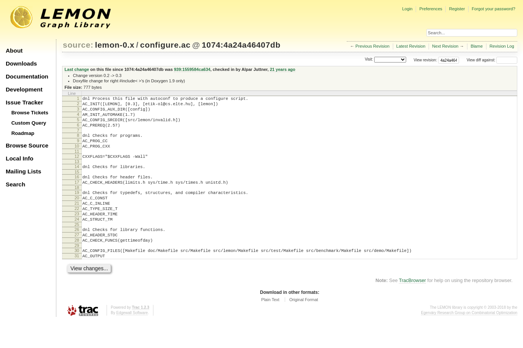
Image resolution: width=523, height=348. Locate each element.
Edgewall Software (132, 340)
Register (457, 8)
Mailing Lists (23, 171)
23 (77, 233)
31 (77, 282)
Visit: (369, 60)
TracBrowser (412, 308)
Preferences (430, 8)
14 (77, 178)
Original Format (303, 327)
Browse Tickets (29, 112)
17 (77, 196)
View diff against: (492, 60)
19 (77, 207)
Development (24, 89)
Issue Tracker (24, 102)
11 (77, 161)
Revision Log (502, 46)
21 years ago (282, 69)
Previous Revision (373, 46)
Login (407, 8)
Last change (77, 69)
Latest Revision (411, 46)
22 (77, 227)
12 (77, 166)
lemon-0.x (115, 44)
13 (77, 173)
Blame (476, 46)
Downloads (21, 63)
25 (77, 246)
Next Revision (445, 46)
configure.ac (165, 44)
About (14, 50)
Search (15, 184)
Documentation (27, 76)
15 (77, 184)
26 (77, 251)
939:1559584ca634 (192, 69)
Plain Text (270, 327)
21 (77, 220)
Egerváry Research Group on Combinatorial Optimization (469, 340)
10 (77, 155)
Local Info (19, 158)
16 (77, 189)
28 (77, 264)
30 (77, 275)
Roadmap (23, 133)
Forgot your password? (493, 8)
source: (78, 44)
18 (77, 202)
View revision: (425, 60)
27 (77, 257)
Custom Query (28, 123)
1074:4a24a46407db (241, 44)
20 (77, 214)
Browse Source (27, 145)
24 (77, 239)
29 (77, 270)
